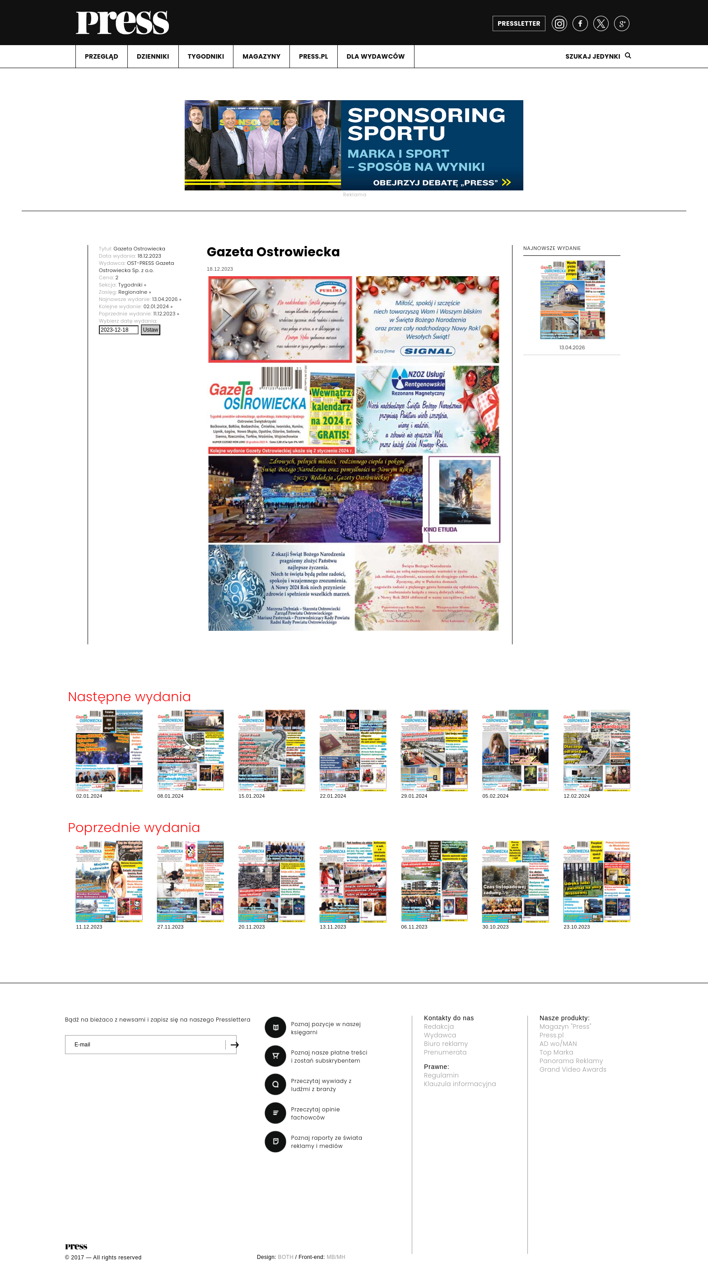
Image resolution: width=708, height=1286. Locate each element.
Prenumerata (445, 1052)
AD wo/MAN (558, 1043)
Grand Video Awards (573, 1069)
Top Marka (556, 1052)
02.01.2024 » (158, 306)
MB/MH (335, 1257)
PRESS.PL (313, 56)
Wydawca (440, 1035)
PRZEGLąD (101, 56)
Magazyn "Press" (566, 1026)
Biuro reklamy (446, 1043)
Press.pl (552, 1035)
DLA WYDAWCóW (376, 56)
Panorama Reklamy (571, 1060)
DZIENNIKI (153, 56)
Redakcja (439, 1026)
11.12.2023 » (166, 313)
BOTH (286, 1257)
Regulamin (441, 1075)
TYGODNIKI (206, 56)
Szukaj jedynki (592, 56)
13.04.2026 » (167, 299)
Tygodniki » (132, 284)
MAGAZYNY (261, 56)
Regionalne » (134, 292)
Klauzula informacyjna (460, 1083)
